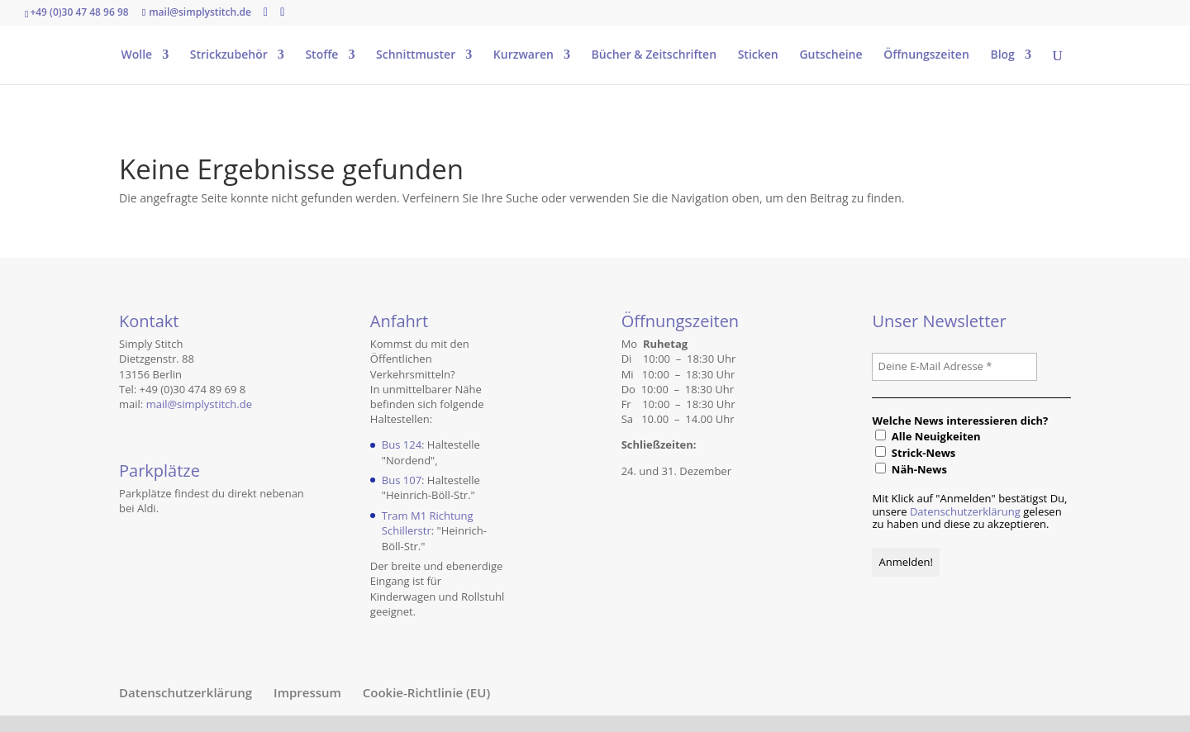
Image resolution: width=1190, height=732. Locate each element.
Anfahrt (399, 321)
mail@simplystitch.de (199, 404)
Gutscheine (830, 55)
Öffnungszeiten (926, 55)
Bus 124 (401, 444)
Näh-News (910, 469)
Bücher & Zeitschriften (654, 55)
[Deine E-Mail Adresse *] (954, 367)
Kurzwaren (523, 55)
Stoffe (321, 55)
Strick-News (915, 452)
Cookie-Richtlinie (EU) (426, 692)
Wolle (136, 55)
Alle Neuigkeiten (927, 436)
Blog (1002, 55)
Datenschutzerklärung (965, 511)
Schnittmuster (415, 55)
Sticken (758, 55)
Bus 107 (401, 480)
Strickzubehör (229, 55)
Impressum (307, 692)
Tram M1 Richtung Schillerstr (428, 523)
